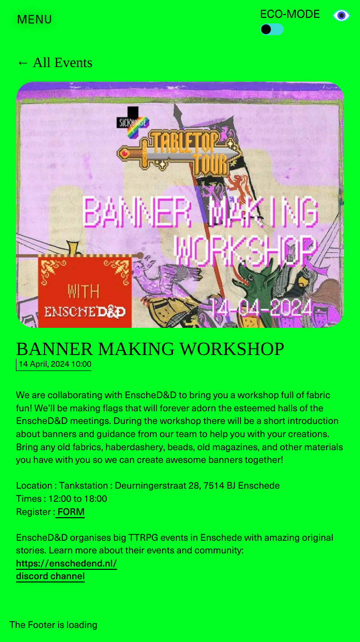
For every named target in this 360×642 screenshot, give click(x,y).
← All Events (54, 62)
